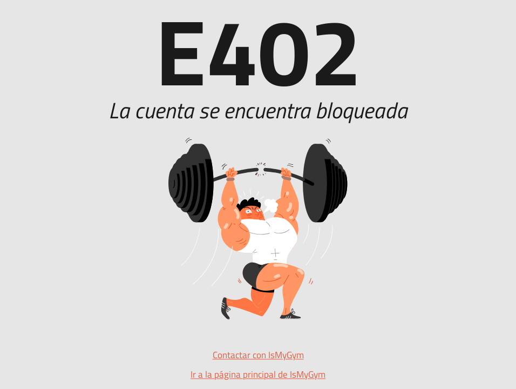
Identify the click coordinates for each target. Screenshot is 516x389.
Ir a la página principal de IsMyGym (258, 375)
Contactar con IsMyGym (258, 355)
